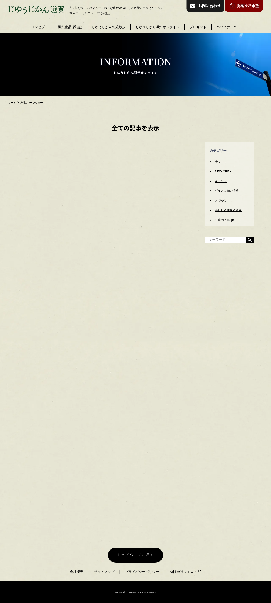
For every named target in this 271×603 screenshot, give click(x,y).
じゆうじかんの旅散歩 (109, 27)
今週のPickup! (224, 220)
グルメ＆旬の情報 (227, 190)
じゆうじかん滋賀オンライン (158, 27)
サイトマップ (104, 572)
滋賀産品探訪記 (70, 27)
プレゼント (197, 27)
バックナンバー (228, 27)
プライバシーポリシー (142, 572)
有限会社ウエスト (185, 572)
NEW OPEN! (223, 171)
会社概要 (76, 572)
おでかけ (221, 200)
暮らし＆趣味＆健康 (228, 210)
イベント (221, 181)
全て (218, 161)
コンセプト (39, 27)
